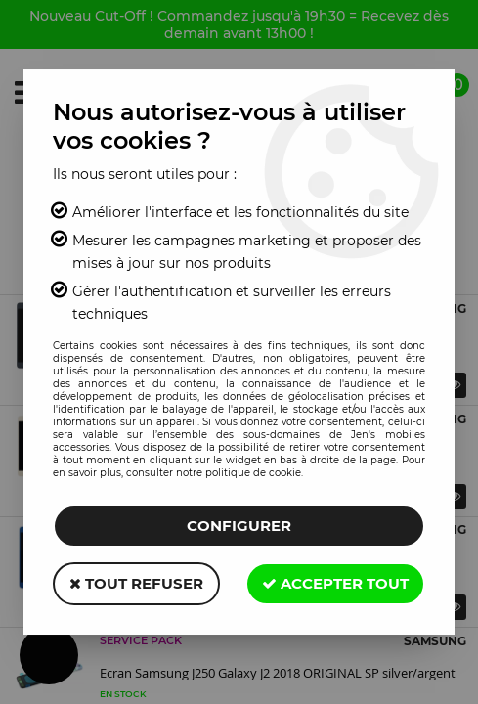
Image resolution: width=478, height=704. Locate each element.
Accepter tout (335, 583)
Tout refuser (136, 583)
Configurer (239, 525)
